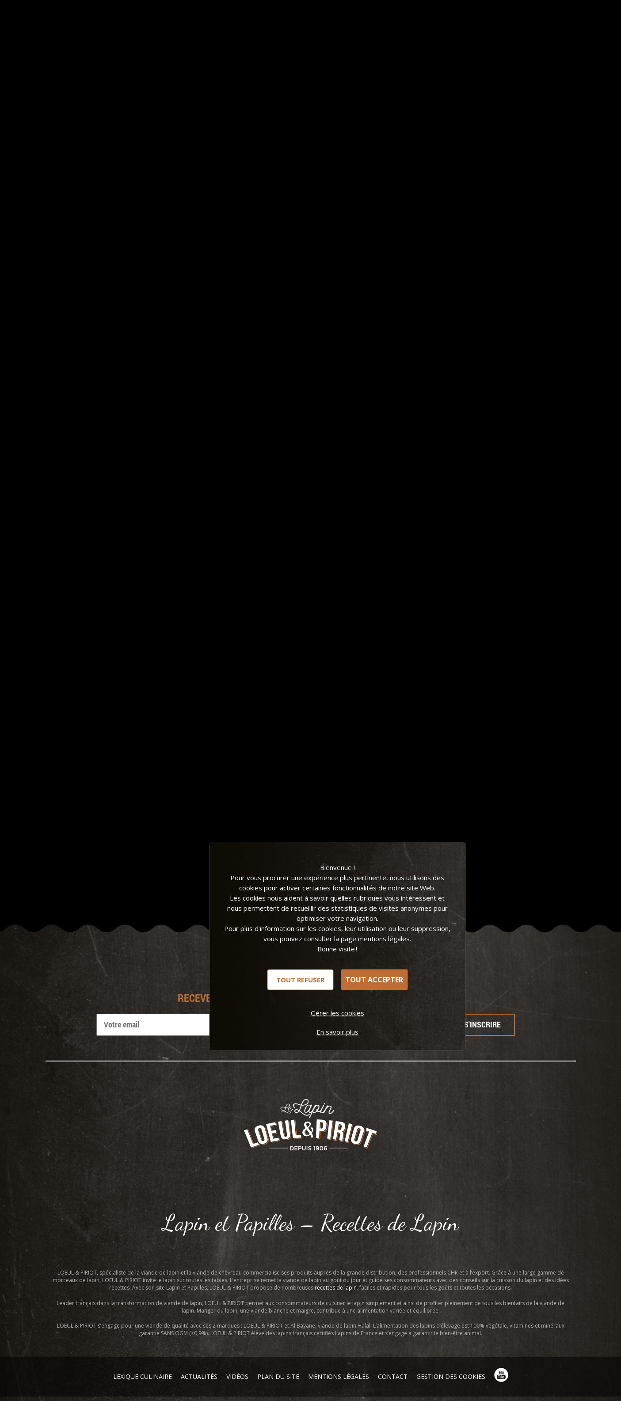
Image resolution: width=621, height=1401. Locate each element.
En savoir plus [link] (337, 1031)
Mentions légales (338, 1376)
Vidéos (237, 1376)
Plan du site (278, 1376)
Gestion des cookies (450, 1376)
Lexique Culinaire (142, 1376)
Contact (393, 1376)
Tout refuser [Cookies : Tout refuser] (300, 979)
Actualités (199, 1376)
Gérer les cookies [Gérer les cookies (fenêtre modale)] (337, 1012)
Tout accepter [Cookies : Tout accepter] (374, 980)
